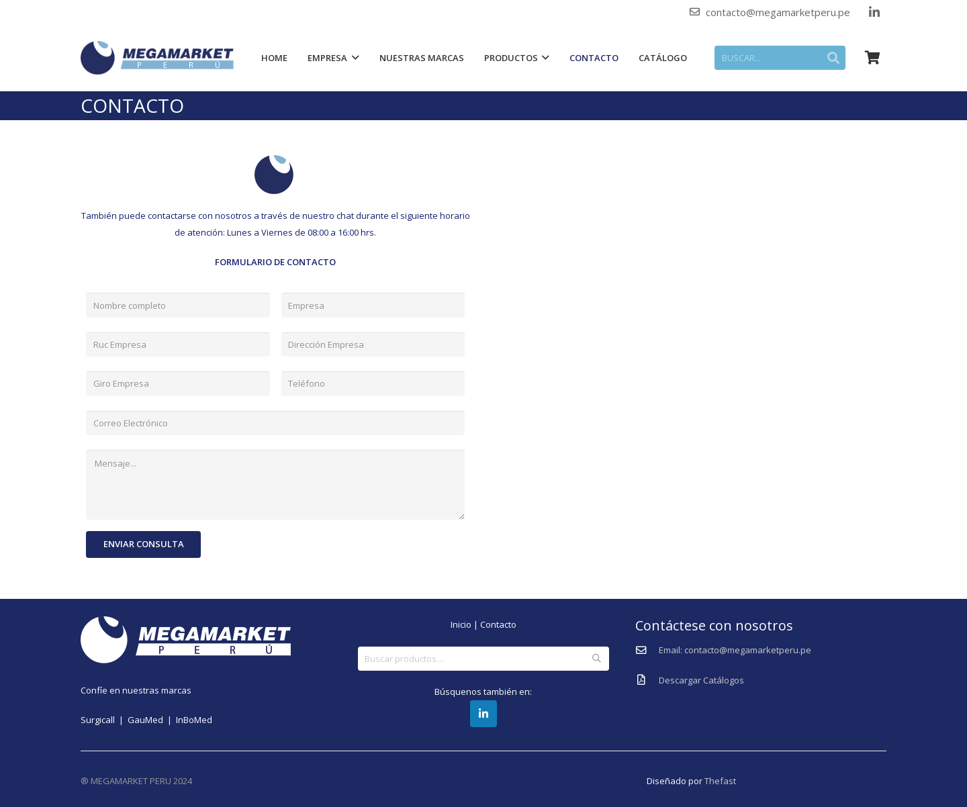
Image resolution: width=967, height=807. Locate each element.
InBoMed (194, 720)
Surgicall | (104, 720)
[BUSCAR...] (782, 58)
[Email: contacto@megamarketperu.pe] (647, 650)
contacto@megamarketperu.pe (778, 12)
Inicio (461, 624)
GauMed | (152, 720)
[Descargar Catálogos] (647, 680)
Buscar (597, 659)
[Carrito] (872, 57)
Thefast (720, 781)
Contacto (498, 624)
